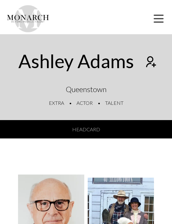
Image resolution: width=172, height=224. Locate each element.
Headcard (86, 129)
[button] (159, 19)
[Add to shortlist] (150, 62)
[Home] (28, 18)
